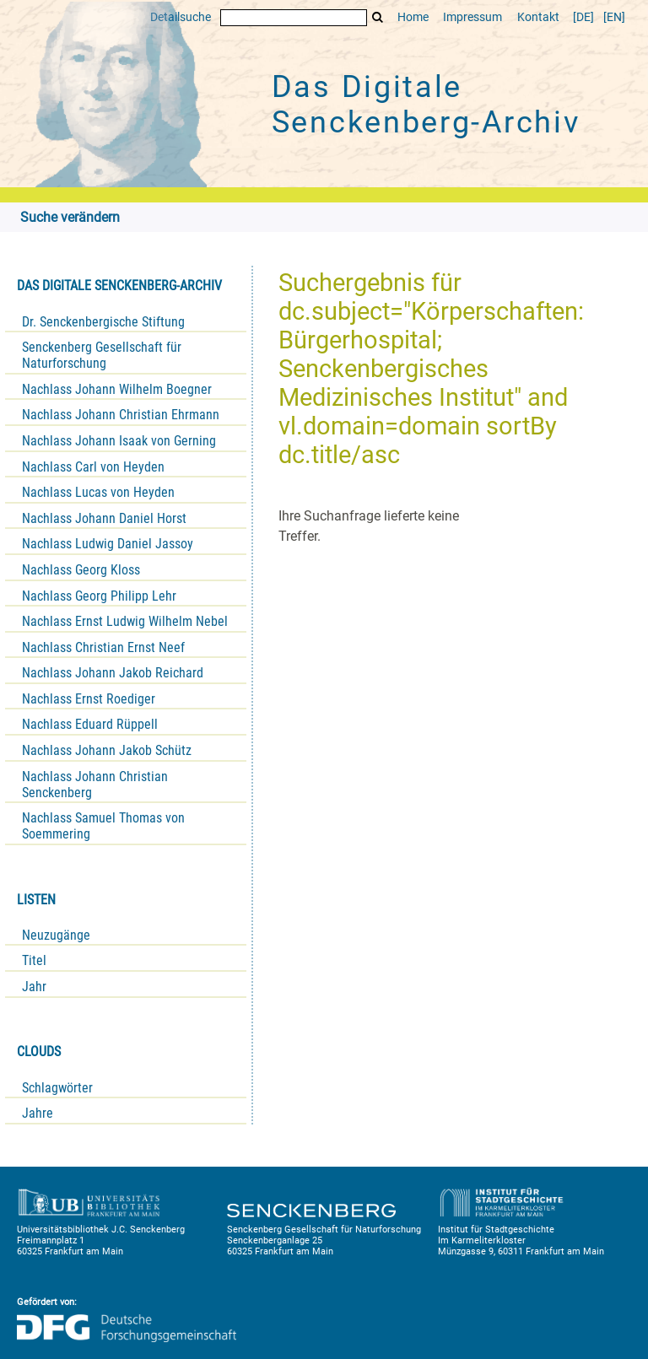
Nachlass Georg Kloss (81, 570)
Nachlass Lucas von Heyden (98, 492)
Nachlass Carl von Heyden (93, 467)
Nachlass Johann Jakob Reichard (112, 673)
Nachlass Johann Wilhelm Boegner (117, 389)
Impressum (472, 17)
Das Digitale (426, 104)
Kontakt (538, 17)
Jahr (34, 987)
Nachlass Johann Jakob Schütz (107, 750)
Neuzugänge (56, 935)
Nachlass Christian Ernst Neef (103, 647)
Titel (34, 960)
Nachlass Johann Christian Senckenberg (95, 784)
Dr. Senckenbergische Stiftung (103, 322)
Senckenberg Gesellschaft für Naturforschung (101, 355)
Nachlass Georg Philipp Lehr (99, 596)
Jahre (37, 1113)
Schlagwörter (57, 1088)
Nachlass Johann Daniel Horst (104, 518)
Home (413, 17)
